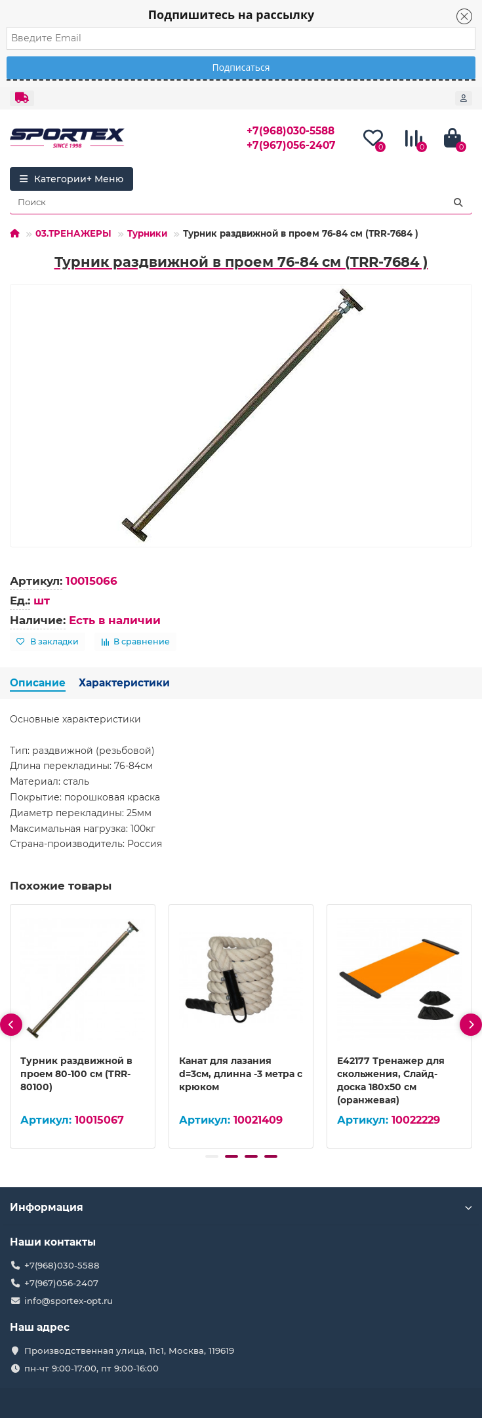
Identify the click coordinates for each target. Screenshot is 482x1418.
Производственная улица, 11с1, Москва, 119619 (129, 1350)
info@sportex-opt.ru (68, 1300)
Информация (241, 1207)
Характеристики (124, 683)
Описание (38, 683)
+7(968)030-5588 (290, 131)
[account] (463, 98)
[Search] (241, 202)
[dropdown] (22, 98)
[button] (211, 1156)
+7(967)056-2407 (291, 145)
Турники (147, 233)
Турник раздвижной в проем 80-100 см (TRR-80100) (76, 1074)
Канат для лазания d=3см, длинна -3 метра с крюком (240, 1074)
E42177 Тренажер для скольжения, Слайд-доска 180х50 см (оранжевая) (391, 1080)
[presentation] (11, 1025)
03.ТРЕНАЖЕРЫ (73, 233)
